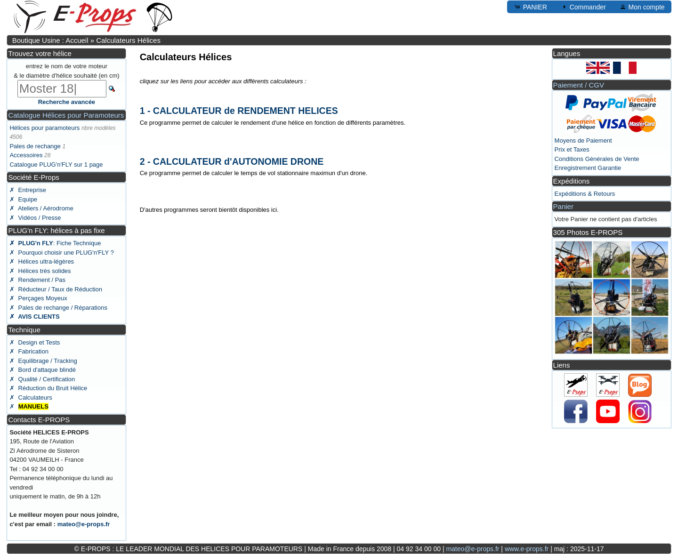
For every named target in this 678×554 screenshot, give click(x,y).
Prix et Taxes (572, 149)
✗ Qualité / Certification (42, 379)
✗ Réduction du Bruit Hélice (48, 388)
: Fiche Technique (55, 243)
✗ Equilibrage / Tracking (43, 360)
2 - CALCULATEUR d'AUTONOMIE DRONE (232, 161)
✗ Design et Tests (34, 342)
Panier (563, 206)
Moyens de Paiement (583, 140)
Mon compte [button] (642, 6)
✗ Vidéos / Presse (35, 217)
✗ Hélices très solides (40, 270)
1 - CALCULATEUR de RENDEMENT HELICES (239, 110)
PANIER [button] (530, 6)
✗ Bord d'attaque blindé (42, 369)
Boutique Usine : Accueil (50, 40)
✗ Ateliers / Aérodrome (41, 208)
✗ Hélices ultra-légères (41, 261)
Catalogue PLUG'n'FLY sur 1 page (56, 164)
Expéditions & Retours (585, 193)
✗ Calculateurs (30, 397)
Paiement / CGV (578, 85)
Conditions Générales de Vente (597, 158)
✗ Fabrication (28, 351)
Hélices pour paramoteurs (44, 127)
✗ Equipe (23, 199)
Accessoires (25, 155)
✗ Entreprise (27, 189)
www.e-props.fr (527, 549)
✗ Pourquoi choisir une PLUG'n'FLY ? (61, 252)
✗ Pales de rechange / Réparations (58, 307)
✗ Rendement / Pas (37, 279)
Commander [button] (583, 6)
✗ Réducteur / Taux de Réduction (55, 289)
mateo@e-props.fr (83, 524)
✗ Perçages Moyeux (38, 298)
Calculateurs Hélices (128, 40)
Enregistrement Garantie (588, 167)
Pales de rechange (34, 146)
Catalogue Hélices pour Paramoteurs (66, 115)
